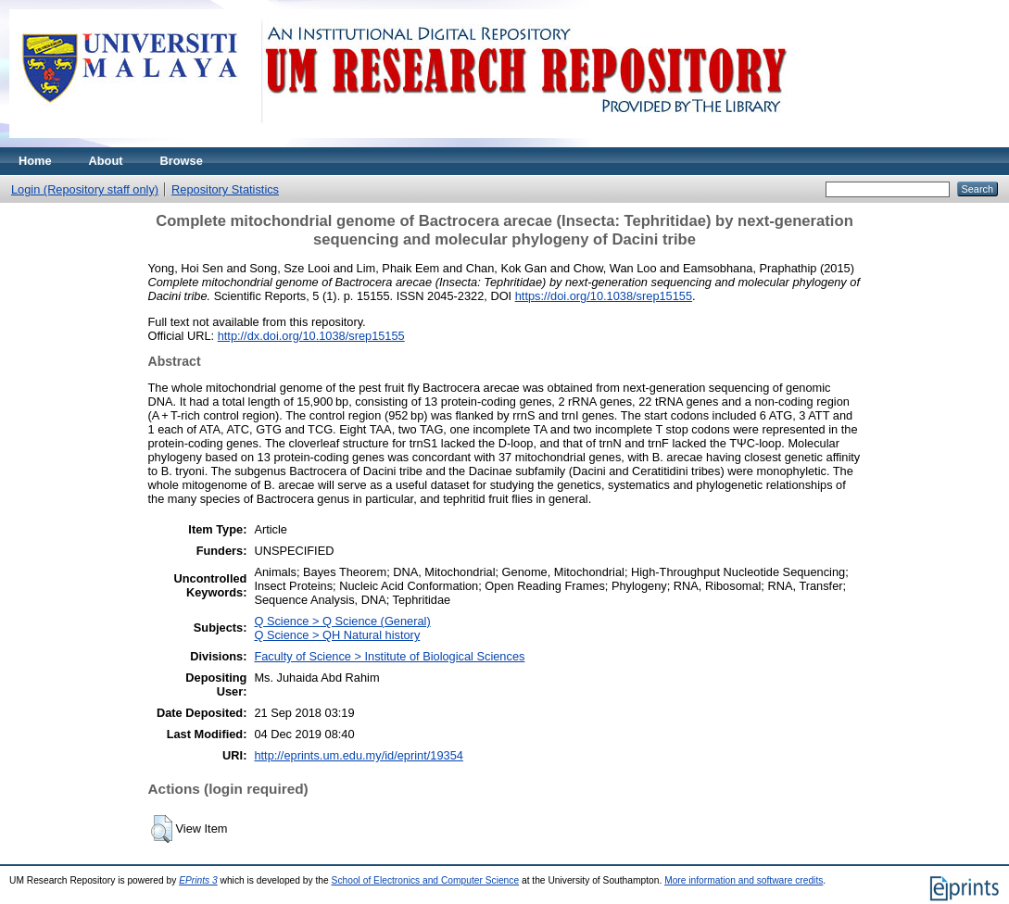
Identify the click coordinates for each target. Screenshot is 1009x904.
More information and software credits (743, 880)
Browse (181, 161)
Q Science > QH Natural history (337, 635)
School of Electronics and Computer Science (426, 880)
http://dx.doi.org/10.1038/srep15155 (311, 336)
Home (35, 161)
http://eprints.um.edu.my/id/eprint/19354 (358, 755)
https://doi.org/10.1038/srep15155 (603, 296)
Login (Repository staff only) (84, 189)
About (106, 161)
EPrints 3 (198, 880)
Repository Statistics (225, 189)
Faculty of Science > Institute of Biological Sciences (389, 656)
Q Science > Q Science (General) (342, 621)
